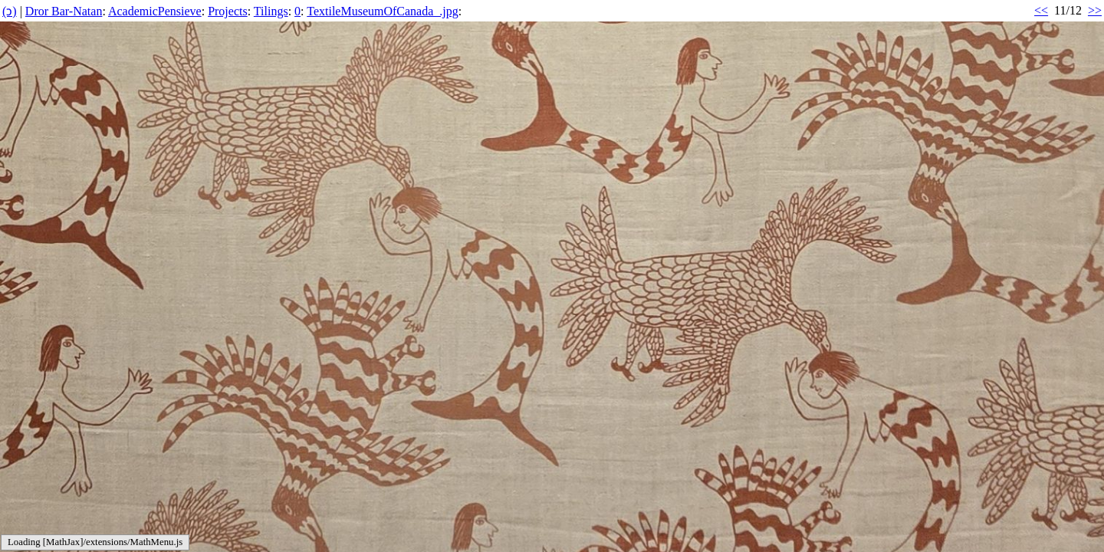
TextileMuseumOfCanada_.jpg (382, 11)
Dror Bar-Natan (64, 11)
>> (1095, 10)
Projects (228, 11)
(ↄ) (9, 11)
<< (1041, 10)
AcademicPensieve (155, 11)
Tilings (271, 11)
